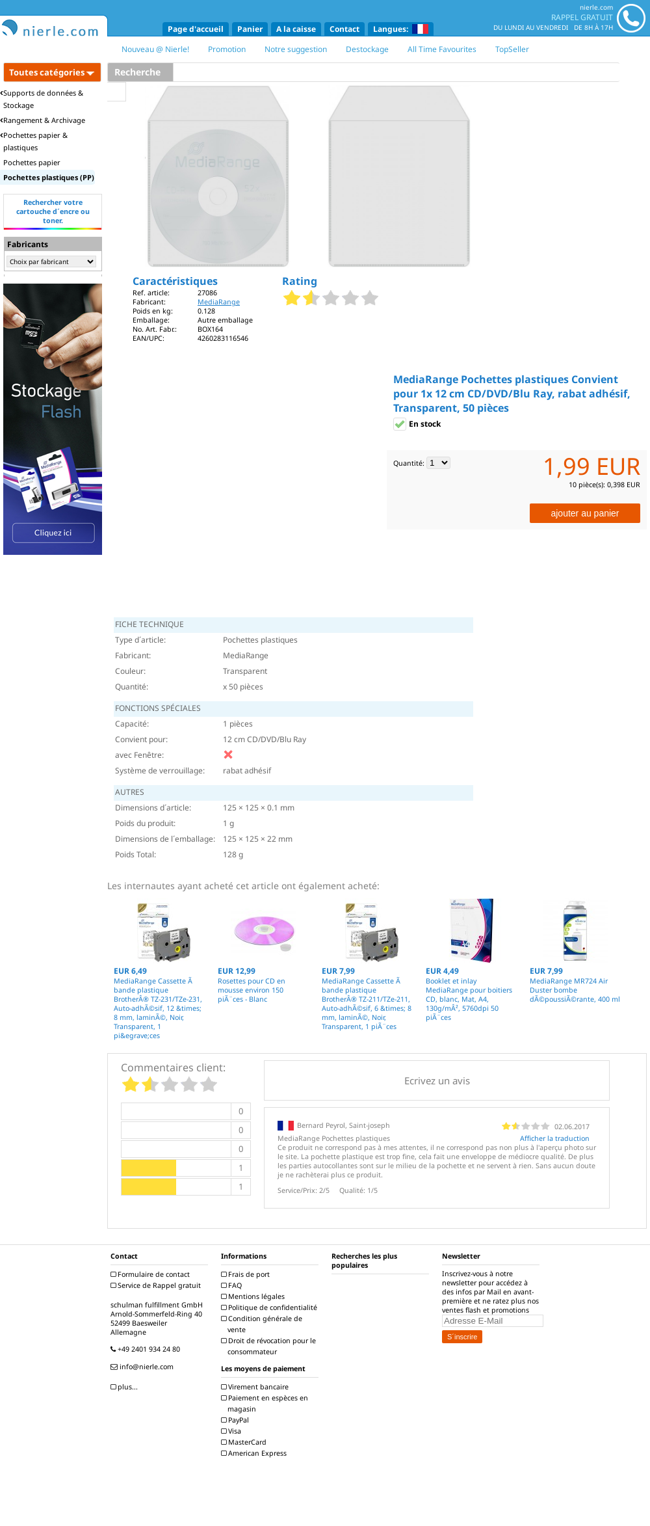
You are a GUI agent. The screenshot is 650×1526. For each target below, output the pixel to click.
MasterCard (245, 1442)
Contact (344, 28)
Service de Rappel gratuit (157, 1285)
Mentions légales (254, 1296)
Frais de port (247, 1274)
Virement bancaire (256, 1386)
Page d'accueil (196, 28)
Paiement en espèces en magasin (266, 1403)
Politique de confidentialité (270, 1307)
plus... (126, 1386)
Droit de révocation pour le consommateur (270, 1346)
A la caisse (296, 28)
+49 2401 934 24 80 (147, 1349)
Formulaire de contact (152, 1274)
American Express (255, 1453)
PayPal (236, 1420)
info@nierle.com (144, 1366)
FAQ (233, 1285)
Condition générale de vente (263, 1324)
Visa (232, 1431)
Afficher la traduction (555, 1138)
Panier (250, 28)
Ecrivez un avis (437, 1080)
